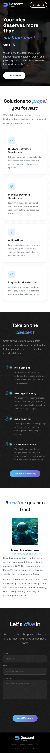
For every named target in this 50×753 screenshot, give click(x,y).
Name (5, 653)
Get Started (38, 5)
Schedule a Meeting (25, 473)
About (25, 748)
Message (7, 678)
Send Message (25, 718)
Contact (34, 748)
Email (6, 665)
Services (15, 748)
